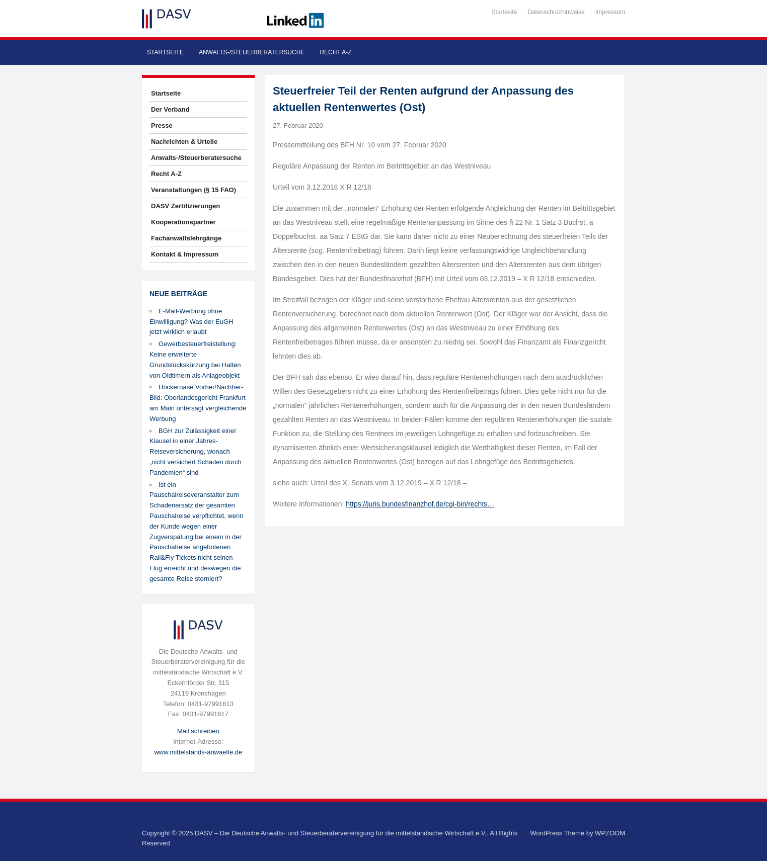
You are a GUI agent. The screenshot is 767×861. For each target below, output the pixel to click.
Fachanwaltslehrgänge (186, 238)
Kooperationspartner (183, 222)
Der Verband (170, 109)
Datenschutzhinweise (555, 12)
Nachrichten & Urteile (184, 141)
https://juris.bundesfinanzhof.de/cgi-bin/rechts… (420, 504)
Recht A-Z (335, 52)
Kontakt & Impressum (184, 254)
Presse (162, 125)
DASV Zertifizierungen (185, 206)
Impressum (610, 12)
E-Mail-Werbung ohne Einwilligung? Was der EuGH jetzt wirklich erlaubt (191, 321)
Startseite (504, 12)
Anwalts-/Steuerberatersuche (251, 52)
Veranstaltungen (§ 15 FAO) (193, 190)
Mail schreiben (198, 731)
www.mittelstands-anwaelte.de (198, 752)
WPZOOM (610, 833)
